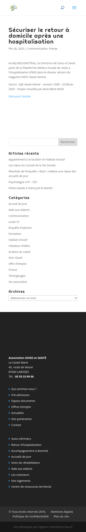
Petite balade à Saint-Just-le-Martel (30, 188)
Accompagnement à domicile (29, 451)
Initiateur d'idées (19, 246)
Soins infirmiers (21, 439)
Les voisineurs (20, 475)
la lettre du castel (19, 252)
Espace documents (23, 401)
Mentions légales (62, 512)
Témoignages (17, 276)
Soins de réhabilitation (25, 463)
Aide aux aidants (19, 210)
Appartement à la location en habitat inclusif (37, 159)
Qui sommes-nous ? (23, 389)
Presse (53, 48)
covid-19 (14, 222)
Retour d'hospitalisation (26, 445)
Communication (37, 48)
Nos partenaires (21, 419)
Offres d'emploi (21, 407)
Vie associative (18, 282)
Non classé (15, 257)
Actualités (17, 413)
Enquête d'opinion (20, 228)
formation (15, 234)
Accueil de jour (18, 204)
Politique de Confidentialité (31, 516)
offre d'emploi (18, 264)
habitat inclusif (18, 240)
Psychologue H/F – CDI (23, 182)
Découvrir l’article (20, 96)
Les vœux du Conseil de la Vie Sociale (32, 165)
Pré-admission (20, 395)
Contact (16, 425)
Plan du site (61, 516)
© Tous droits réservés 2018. (27, 512)
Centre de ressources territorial (31, 486)
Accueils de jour (21, 456)
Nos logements (20, 481)
